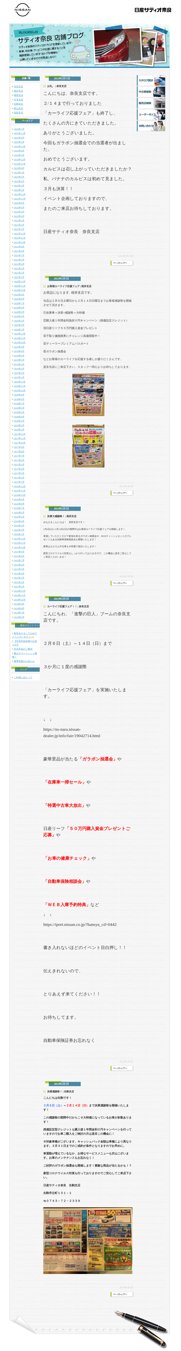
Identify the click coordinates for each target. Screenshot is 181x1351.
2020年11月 (19, 286)
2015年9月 (19, 551)
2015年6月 (19, 565)
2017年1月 (19, 482)
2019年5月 (19, 360)
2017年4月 (19, 469)
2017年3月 (19, 473)
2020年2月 (19, 325)
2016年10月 (19, 495)
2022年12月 (19, 194)
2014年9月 (19, 604)
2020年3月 (19, 320)
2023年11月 (19, 164)
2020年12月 (19, 281)
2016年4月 (19, 521)
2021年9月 (19, 246)
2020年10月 (19, 290)
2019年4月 (19, 364)
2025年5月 (19, 142)
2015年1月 (19, 586)
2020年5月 (19, 312)
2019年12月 (19, 333)
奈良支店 (18, 86)
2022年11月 (19, 198)
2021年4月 (19, 264)
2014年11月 (19, 595)
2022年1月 (19, 229)
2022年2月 (19, 225)
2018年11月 (19, 386)
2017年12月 (19, 434)
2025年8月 (19, 137)
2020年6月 (19, 307)
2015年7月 (19, 560)
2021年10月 (19, 242)
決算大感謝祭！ (56, 516)
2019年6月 (19, 355)
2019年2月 (19, 373)
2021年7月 (19, 255)
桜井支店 (18, 91)
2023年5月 (19, 177)
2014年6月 (19, 617)
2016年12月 (19, 486)
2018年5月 (19, 412)
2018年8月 (19, 399)
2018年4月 (19, 416)
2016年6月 (19, 512)
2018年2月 (19, 425)
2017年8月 (19, 451)
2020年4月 (19, 316)
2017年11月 (19, 438)
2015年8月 (19, 556)
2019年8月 (19, 351)
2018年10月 (19, 390)
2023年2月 (19, 190)
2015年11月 (19, 543)
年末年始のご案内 (23, 649)
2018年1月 (19, 429)
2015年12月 (19, 538)
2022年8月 (19, 203)
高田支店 (18, 112)
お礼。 (51, 86)
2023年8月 (19, 168)
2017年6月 (19, 460)
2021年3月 (19, 268)
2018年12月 (19, 381)
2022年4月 (19, 216)
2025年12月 (19, 133)
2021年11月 (19, 238)
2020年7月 (19, 303)
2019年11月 (19, 338)
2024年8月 (19, 150)
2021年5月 (19, 259)
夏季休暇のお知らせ (24, 661)
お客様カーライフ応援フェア (63, 286)
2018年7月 (19, 403)
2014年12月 (19, 591)
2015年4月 (19, 573)
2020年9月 (19, 294)
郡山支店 (18, 108)
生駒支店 (18, 104)
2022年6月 (19, 207)
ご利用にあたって (23, 677)
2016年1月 (19, 534)
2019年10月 (19, 342)
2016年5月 (19, 516)
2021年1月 (19, 277)
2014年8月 (19, 608)
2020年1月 (19, 329)
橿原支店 (18, 95)
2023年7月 (19, 172)
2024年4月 (19, 155)
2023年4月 (19, 181)
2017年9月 (19, 447)
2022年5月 (19, 211)
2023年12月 (19, 159)
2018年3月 (19, 421)
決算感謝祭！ (54, 1091)
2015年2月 (19, 582)
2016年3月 (19, 525)
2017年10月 (19, 442)
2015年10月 (19, 547)
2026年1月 (19, 129)
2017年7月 (19, 455)
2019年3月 (19, 368)
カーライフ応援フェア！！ (62, 606)
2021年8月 (19, 251)
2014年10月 (19, 599)
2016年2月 (19, 530)
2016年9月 (19, 499)
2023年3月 (19, 185)
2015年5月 (19, 569)
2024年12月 (19, 146)
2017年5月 (19, 464)
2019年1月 (19, 377)
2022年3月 (19, 220)
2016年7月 (19, 508)
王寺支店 (18, 99)
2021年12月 (19, 233)
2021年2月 (19, 272)
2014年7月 (19, 612)
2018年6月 (19, 408)
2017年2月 (19, 477)
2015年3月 (19, 578)
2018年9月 (19, 394)
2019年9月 (19, 347)
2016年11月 (19, 490)
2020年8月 (19, 299)
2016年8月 (19, 504)
